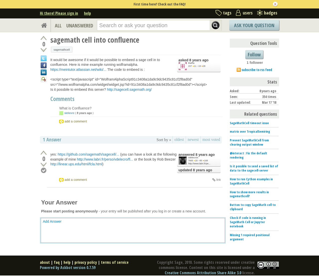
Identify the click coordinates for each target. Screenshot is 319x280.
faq (57, 262)
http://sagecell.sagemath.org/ (129, 90)
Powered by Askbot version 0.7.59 (67, 267)
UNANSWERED (79, 25)
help (87, 13)
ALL (58, 25)
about (45, 262)
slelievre (69, 112)
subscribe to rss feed (256, 69)
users (248, 13)
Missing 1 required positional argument (249, 237)
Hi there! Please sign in (59, 13)
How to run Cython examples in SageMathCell (251, 181)
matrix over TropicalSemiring (250, 131)
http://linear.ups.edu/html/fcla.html (76, 164)
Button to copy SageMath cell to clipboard (253, 206)
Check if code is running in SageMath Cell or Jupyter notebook (248, 221)
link (218, 180)
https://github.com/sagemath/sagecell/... (88, 154)
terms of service (115, 262)
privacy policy (86, 262)
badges (270, 13)
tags (227, 13)
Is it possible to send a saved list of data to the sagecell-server (254, 168)
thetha (191, 63)
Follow (254, 54)
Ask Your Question (254, 25)
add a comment (76, 121)
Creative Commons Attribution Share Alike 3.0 (203, 273)
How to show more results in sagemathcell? (249, 194)
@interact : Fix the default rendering (248, 155)
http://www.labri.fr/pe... (199, 163)
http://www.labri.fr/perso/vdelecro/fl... (105, 159)
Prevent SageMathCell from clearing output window (249, 142)
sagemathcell (62, 49)
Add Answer (52, 221)
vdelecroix (193, 157)
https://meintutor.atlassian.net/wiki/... (78, 70)
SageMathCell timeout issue (249, 123)
